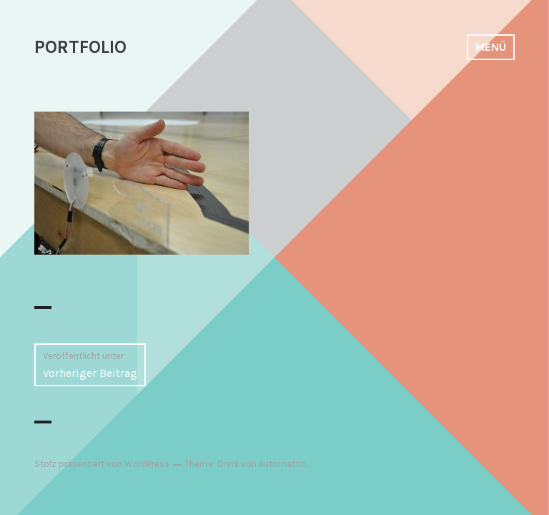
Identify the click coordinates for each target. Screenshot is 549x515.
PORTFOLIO (80, 46)
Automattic (282, 463)
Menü (490, 47)
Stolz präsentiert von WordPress (101, 463)
